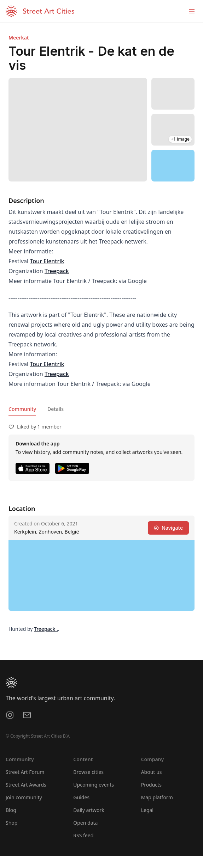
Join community (24, 797)
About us (151, 772)
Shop (11, 822)
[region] (173, 165)
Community (22, 409)
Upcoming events (93, 784)
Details (55, 409)
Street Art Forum (25, 772)
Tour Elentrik (47, 261)
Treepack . (46, 629)
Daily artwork (88, 810)
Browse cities (88, 772)
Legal (147, 810)
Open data (85, 822)
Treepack (57, 271)
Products (151, 784)
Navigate (168, 527)
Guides (81, 797)
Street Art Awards (26, 784)
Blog (11, 810)
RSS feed (83, 835)
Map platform (157, 797)
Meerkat (18, 37)
